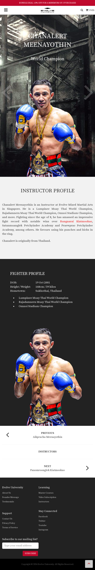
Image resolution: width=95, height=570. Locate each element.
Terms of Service (10, 527)
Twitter (42, 521)
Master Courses (46, 493)
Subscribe (30, 553)
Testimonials (8, 501)
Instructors (44, 501)
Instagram (43, 529)
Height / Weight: (20, 287)
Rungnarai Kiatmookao (76, 221)
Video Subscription (47, 497)
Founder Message (10, 497)
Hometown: (17, 291)
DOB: (13, 282)
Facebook (43, 516)
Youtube (42, 525)
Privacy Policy (8, 523)
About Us (6, 493)
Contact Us (7, 519)
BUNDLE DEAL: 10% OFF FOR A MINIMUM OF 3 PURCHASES (47, 3)
